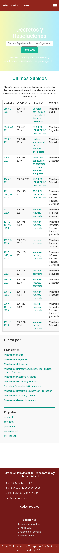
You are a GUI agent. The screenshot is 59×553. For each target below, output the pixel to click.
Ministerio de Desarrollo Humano (20, 400)
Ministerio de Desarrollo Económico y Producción (28, 391)
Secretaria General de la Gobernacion (22, 386)
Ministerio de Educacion (16, 364)
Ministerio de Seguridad (16, 359)
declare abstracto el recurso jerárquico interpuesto (39, 145)
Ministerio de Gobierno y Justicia (20, 377)
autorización (10, 436)
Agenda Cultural (26, 535)
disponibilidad (11, 431)
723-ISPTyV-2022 (8, 194)
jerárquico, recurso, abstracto (38, 212)
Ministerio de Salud (13, 355)
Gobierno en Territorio (29, 531)
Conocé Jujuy (25, 527)
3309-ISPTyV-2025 (8, 307)
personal (8, 417)
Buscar (29, 49)
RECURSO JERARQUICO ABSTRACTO (39, 182)
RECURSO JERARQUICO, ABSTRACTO (39, 130)
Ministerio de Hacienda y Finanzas (21, 381)
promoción (9, 426)
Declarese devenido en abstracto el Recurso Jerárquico (39, 115)
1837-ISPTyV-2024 (8, 255)
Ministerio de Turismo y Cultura (19, 395)
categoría (9, 421)
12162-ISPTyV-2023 (8, 225)
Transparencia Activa (29, 524)
